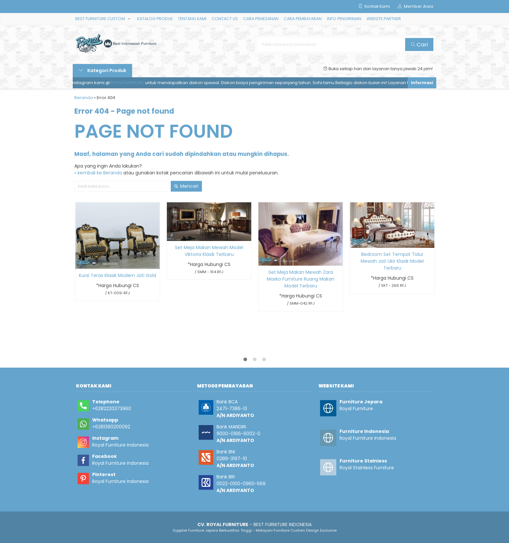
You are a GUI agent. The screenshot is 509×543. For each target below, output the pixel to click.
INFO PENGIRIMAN (344, 18)
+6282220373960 (111, 408)
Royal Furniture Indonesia (120, 445)
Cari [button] (419, 44)
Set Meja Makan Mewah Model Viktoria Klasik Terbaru (209, 251)
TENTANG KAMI (192, 18)
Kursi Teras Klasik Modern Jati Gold (117, 275)
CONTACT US (225, 18)
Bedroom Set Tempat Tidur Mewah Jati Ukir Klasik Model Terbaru (392, 261)
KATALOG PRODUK (155, 18)
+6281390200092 (111, 426)
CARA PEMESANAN (261, 18)
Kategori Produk (102, 70)
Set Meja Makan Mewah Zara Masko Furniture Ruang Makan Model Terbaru (300, 279)
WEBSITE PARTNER (383, 18)
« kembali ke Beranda (98, 173)
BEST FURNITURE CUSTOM (100, 18)
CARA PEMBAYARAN (303, 18)
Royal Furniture (356, 408)
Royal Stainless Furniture (367, 467)
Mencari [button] (186, 186)
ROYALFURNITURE (129, 83)
